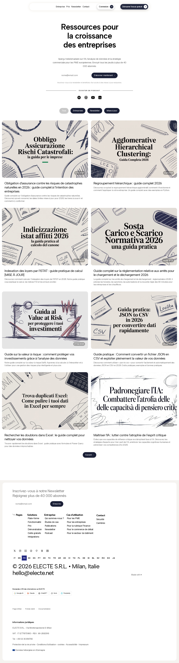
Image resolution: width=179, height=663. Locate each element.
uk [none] (64, 558)
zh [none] (44, 558)
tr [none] (54, 558)
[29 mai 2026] (134, 248)
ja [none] (113, 558)
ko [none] (108, 558)
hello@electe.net (33, 572)
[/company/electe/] (25, 551)
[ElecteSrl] (14, 551)
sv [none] (98, 558)
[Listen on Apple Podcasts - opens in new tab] (86, 97)
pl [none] (79, 558)
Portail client (30, 609)
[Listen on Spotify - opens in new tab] (79, 97)
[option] (64, 558)
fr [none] (24, 558)
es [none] (34, 558)
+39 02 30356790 (25, 639)
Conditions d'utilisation (46, 644)
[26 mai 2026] (134, 330)
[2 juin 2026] (134, 162)
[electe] (47, 551)
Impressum (84, 644)
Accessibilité (71, 644)
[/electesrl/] (20, 551)
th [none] (74, 558)
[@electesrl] (42, 551)
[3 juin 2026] (45, 162)
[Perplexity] (65, 593)
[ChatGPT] (43, 593)
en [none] (19, 558)
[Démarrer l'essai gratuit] (134, 6)
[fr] (39, 6)
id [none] (89, 558)
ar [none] (59, 558)
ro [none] (103, 558)
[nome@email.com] (74, 75)
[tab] (63, 110)
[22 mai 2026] (134, 411)
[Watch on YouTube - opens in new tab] (92, 97)
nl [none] (93, 558)
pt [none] (39, 558)
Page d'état (17, 609)
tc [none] (49, 558)
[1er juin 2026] (45, 248)
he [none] (84, 558)
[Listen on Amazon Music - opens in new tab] (99, 97)
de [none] (29, 558)
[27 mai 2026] (45, 330)
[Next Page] (89, 455)
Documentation (44, 609)
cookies (61, 644)
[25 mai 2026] (45, 411)
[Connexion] (105, 6)
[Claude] (31, 593)
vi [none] (69, 558)
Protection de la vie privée (23, 644)
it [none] (15, 558)
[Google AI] (18, 593)
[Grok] (53, 593)
